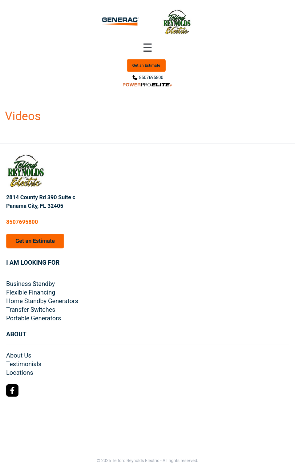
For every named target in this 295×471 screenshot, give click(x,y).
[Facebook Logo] (12, 390)
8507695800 (151, 77)
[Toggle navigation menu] (147, 48)
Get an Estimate (146, 65)
